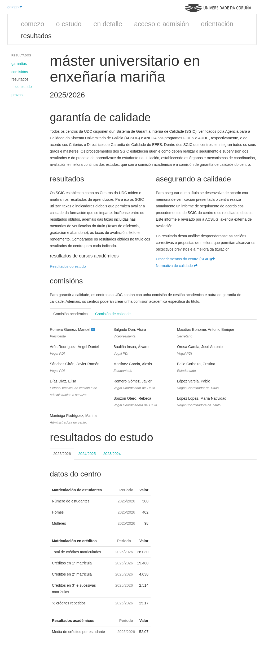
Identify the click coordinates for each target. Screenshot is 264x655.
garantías (19, 63)
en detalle (107, 24)
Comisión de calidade (113, 314)
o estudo (69, 24)
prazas (17, 95)
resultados (36, 35)
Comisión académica (70, 314)
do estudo (23, 86)
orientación (217, 24)
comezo (32, 24)
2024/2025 (87, 454)
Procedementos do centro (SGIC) (185, 259)
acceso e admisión (161, 24)
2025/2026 (62, 454)
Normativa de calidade (176, 266)
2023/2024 (112, 454)
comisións (19, 72)
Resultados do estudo (68, 266)
